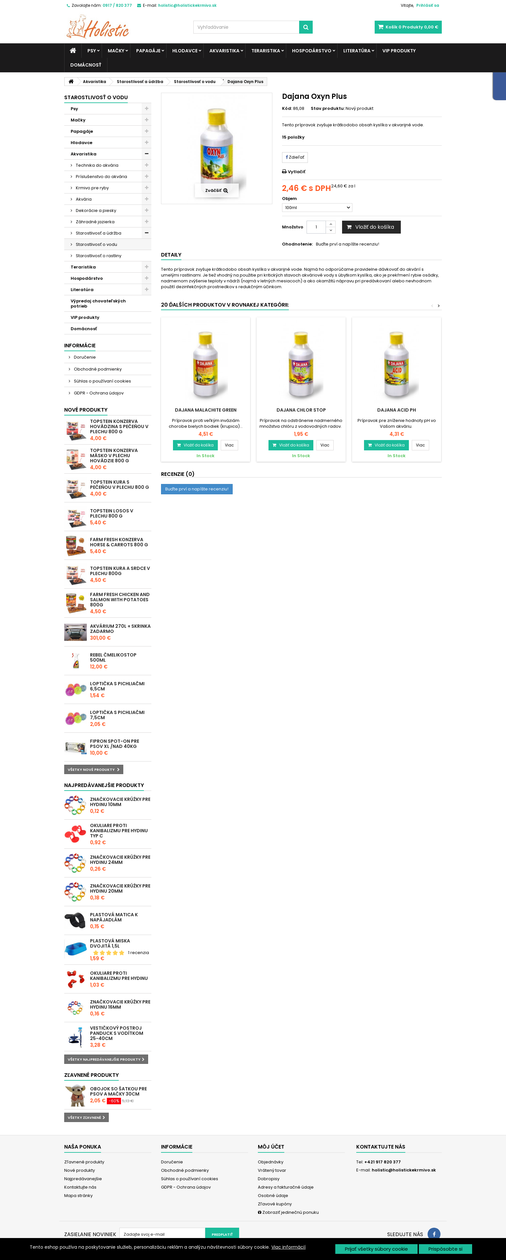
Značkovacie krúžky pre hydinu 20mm (120, 888)
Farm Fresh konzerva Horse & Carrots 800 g (119, 542)
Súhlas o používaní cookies (102, 381)
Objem (290, 199)
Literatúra (356, 50)
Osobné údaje (273, 1195)
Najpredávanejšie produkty (104, 785)
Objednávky (270, 1162)
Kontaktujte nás (80, 1187)
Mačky (116, 50)
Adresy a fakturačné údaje (286, 1187)
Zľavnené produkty (91, 1075)
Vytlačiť (296, 172)
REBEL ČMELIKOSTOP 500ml (113, 657)
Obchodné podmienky (97, 369)
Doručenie (84, 357)
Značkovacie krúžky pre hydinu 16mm (120, 1004)
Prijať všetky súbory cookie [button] (376, 1248)
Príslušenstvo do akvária (101, 176)
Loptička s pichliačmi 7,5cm (117, 715)
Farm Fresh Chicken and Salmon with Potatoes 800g (120, 599)
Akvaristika (224, 50)
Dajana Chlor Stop (301, 410)
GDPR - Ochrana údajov (98, 393)
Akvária (83, 199)
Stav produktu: (328, 108)
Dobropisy (268, 1179)
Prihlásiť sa (427, 5)
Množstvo (292, 227)
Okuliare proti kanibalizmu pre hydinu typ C (119, 830)
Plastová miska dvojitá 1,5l (110, 943)
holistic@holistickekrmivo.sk (404, 1170)
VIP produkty (399, 50)
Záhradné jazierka (95, 222)
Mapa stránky (78, 1195)
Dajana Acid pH (396, 410)
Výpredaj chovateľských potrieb (98, 303)
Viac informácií (288, 1247)
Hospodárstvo (311, 50)
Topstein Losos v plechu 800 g (111, 513)
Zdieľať (295, 157)
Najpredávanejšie (83, 1179)
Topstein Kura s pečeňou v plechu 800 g (119, 484)
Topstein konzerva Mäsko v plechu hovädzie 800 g (114, 455)
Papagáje (148, 50)
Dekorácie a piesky (95, 210)
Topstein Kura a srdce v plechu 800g (120, 571)
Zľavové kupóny (275, 1204)
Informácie (80, 345)
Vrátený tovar (272, 1170)
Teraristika (265, 50)
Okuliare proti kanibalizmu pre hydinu (119, 976)
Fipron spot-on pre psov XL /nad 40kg (114, 744)
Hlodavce (184, 50)
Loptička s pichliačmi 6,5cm (117, 686)
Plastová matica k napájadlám (114, 917)
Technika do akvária (96, 165)
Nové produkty (85, 410)
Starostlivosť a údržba (98, 233)
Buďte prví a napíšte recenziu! (347, 244)
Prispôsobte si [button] (445, 1248)
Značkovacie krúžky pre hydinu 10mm (120, 802)
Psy (91, 50)
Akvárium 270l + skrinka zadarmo (120, 629)
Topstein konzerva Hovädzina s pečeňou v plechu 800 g (119, 426)
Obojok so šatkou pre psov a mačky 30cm (118, 1091)
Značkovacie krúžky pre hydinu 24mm (120, 860)
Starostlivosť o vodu (96, 244)
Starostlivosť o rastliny (98, 256)
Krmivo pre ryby (92, 188)
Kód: (287, 108)
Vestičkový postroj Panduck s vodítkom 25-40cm (116, 1033)
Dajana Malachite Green (206, 410)
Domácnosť (85, 65)
